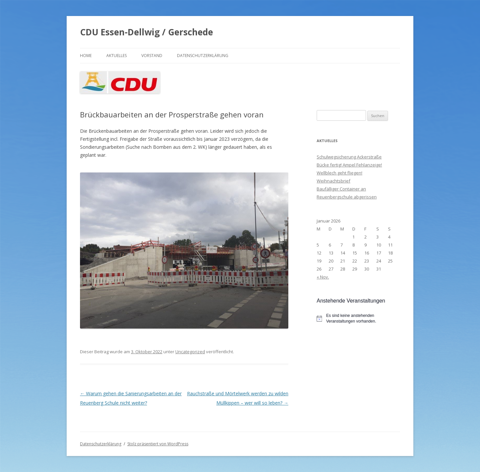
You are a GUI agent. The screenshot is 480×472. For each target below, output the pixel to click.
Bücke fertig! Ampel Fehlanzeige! (349, 165)
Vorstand (151, 55)
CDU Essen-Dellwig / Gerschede (146, 32)
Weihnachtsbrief (333, 181)
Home (86, 55)
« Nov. (323, 277)
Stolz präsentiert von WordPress (157, 444)
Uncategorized (190, 352)
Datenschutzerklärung (202, 55)
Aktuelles (116, 55)
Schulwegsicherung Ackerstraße (349, 157)
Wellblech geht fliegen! (339, 173)
